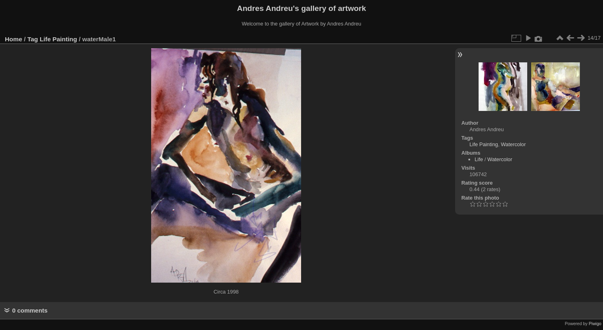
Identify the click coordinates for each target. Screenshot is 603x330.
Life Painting (58, 39)
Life (479, 159)
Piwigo (595, 323)
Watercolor (513, 144)
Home (13, 39)
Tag (33, 39)
